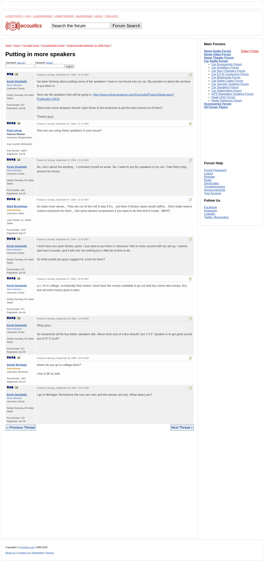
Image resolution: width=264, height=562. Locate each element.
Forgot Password (215, 170)
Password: (49, 64)
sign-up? (21, 62)
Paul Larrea (14, 130)
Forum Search (126, 25)
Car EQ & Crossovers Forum (230, 74)
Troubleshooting (214, 186)
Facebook (210, 207)
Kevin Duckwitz (17, 81)
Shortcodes (211, 183)
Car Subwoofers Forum (226, 90)
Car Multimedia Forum (225, 77)
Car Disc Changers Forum (228, 70)
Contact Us (24, 552)
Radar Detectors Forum (226, 100)
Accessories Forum (217, 103)
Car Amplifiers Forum (225, 67)
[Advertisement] (99, 487)
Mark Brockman (17, 206)
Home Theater (64, 16)
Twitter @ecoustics (216, 217)
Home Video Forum (217, 54)
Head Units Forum (223, 97)
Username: (20, 64)
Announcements (214, 190)
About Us (10, 552)
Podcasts (111, 16)
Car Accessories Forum (226, 64)
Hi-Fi (28, 16)
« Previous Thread (21, 427)
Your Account (212, 193)
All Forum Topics (216, 107)
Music (99, 16)
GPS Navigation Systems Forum (232, 93)
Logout (208, 173)
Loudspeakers (42, 16)
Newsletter (38, 552)
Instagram (210, 210)
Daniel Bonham (17, 364)
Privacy (50, 552)
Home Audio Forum (217, 51)
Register (209, 176)
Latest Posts (14, 16)
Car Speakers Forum (225, 87)
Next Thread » (182, 427)
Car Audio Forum (216, 61)
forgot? (49, 62)
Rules (208, 180)
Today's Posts (250, 51)
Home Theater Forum (219, 57)
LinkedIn (209, 214)
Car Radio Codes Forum (227, 80)
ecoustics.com (27, 547)
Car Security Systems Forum (230, 84)
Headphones (84, 16)
